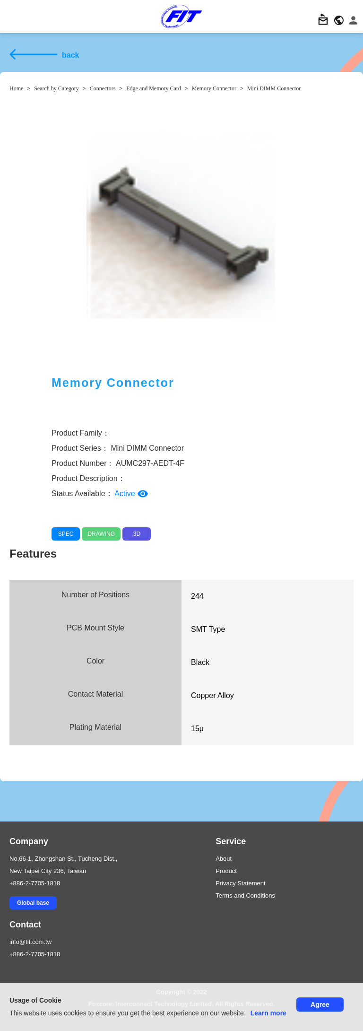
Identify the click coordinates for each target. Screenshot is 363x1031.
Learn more (268, 1013)
